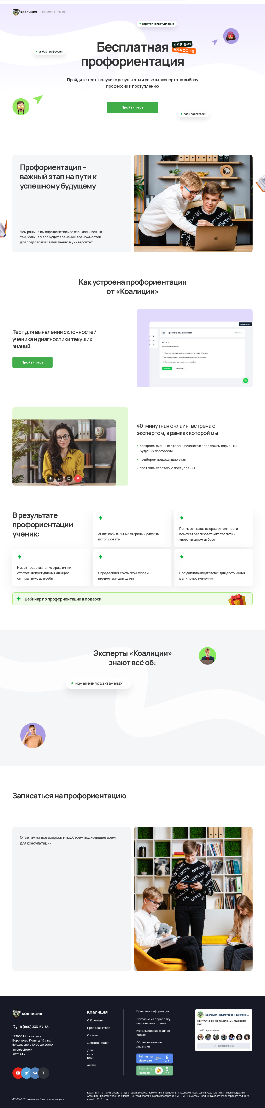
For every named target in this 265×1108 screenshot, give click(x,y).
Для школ (90, 1052)
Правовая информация (152, 1011)
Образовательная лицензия (149, 1044)
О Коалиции (95, 1020)
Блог (90, 1058)
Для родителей (98, 1043)
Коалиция (97, 1012)
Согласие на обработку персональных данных (153, 1021)
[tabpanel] (132, 911)
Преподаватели (98, 1028)
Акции (91, 1065)
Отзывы (92, 1035)
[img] (39, 12)
